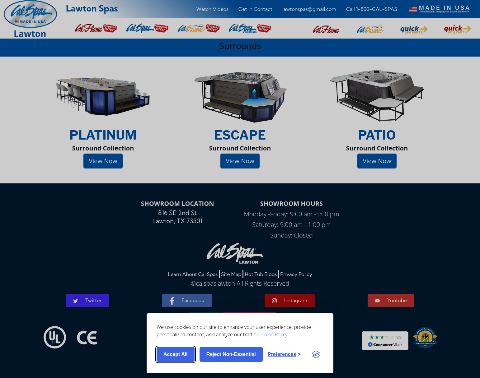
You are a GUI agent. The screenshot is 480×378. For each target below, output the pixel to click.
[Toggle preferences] (284, 354)
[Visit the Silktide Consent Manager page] (315, 354)
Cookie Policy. (273, 334)
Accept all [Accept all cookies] (175, 354)
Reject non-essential (231, 354)
